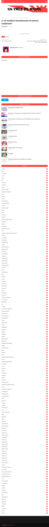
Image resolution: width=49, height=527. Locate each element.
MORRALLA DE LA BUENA (25, 343)
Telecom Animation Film (25, 471)
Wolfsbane (25, 504)
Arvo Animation (25, 201)
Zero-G (25, 510)
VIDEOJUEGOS (25, 497)
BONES (25, 224)
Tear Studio (25, 469)
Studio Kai (25, 451)
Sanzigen (25, 403)
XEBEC (25, 506)
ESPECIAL (25, 267)
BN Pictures (25, 221)
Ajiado (25, 187)
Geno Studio (25, 286)
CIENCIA (25, 235)
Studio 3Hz (25, 428)
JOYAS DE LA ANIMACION (25, 309)
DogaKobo (25, 256)
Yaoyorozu (25, 508)
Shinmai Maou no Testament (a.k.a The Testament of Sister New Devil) (24, 119)
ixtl (25, 304)
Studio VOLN (25, 460)
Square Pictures (25, 426)
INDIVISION (25, 302)
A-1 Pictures (25, 173)
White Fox (25, 499)
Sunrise (25, 465)
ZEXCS (25, 513)
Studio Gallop (25, 442)
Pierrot (25, 370)
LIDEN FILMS (25, 327)
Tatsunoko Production (25, 467)
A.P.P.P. (25, 175)
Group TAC (25, 295)
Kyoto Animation (25, 315)
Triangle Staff (25, 483)
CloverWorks (25, 237)
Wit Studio (25, 501)
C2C (25, 231)
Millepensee (25, 341)
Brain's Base (25, 226)
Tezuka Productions (25, 474)
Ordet (25, 359)
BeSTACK (25, 217)
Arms (25, 194)
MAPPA (25, 336)
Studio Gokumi (25, 448)
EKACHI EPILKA (25, 260)
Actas (25, 178)
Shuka (25, 419)
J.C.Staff (25, 306)
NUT (25, 354)
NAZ (25, 350)
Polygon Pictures (25, 382)
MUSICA (25, 345)
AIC (25, 180)
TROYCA (25, 487)
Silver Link (25, 421)
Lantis (25, 320)
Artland (25, 196)
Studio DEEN (25, 437)
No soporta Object (24, 33)
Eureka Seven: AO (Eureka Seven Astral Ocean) (18, 124)
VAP (25, 494)
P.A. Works (25, 364)
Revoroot (25, 400)
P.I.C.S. (25, 366)
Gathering (25, 281)
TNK (25, 478)
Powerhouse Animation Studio (25, 384)
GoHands (25, 288)
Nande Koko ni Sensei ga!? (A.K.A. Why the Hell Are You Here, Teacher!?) (24, 113)
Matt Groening (25, 338)
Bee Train (25, 214)
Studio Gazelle (25, 444)
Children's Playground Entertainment (25, 233)
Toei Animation (25, 481)
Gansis (25, 279)
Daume (25, 244)
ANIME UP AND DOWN (25, 192)
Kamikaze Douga (25, 311)
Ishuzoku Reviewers (12, 142)
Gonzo (25, 290)
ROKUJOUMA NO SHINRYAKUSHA (15, 107)
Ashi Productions (25, 203)
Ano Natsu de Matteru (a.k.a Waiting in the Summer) (20, 159)
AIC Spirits (25, 185)
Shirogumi (25, 416)
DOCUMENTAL (25, 253)
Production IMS (25, 393)
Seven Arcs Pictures (25, 412)
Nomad (25, 352)
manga (25, 331)
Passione (25, 368)
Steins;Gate (10, 153)
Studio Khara (25, 453)
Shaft (25, 414)
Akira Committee (25, 189)
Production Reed (25, 396)
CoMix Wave (25, 240)
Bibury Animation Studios (25, 219)
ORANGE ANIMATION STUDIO (25, 357)
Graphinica (25, 292)
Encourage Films (25, 265)
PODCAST (25, 380)
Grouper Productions (25, 297)
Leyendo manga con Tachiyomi (15, 147)
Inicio (2, 17)
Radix (25, 398)
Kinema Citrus (25, 313)
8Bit (25, 171)
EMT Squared (25, 263)
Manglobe (25, 334)
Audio (25, 210)
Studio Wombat (25, 462)
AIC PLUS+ (25, 182)
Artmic (25, 198)
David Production (25, 247)
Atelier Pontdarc (25, 208)
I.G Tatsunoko (25, 299)
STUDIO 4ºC (25, 430)
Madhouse (25, 329)
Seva (25, 409)
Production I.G (25, 391)
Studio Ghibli (25, 446)
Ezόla (25, 270)
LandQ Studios (25, 318)
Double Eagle (25, 258)
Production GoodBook (25, 389)
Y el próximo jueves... (12, 130)
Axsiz (25, 212)
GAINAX (25, 276)
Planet (25, 377)
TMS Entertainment (25, 476)
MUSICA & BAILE (25, 348)
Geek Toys (25, 283)
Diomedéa (25, 251)
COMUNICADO (25, 242)
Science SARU (25, 407)
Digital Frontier (25, 249)
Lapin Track (25, 322)
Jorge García (4, 26)
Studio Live (25, 455)
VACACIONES (25, 492)
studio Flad (25, 439)
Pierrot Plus (25, 373)
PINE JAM (25, 375)
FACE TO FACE (25, 272)
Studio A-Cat (25, 432)
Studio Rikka (25, 458)
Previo (5, 17)
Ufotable (25, 490)
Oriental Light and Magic (25, 361)
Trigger (25, 485)
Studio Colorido (25, 435)
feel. (25, 274)
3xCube (25, 169)
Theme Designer (11, 525)
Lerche (25, 325)
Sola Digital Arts (25, 423)
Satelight (25, 405)
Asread (25, 205)
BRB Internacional (25, 228)
